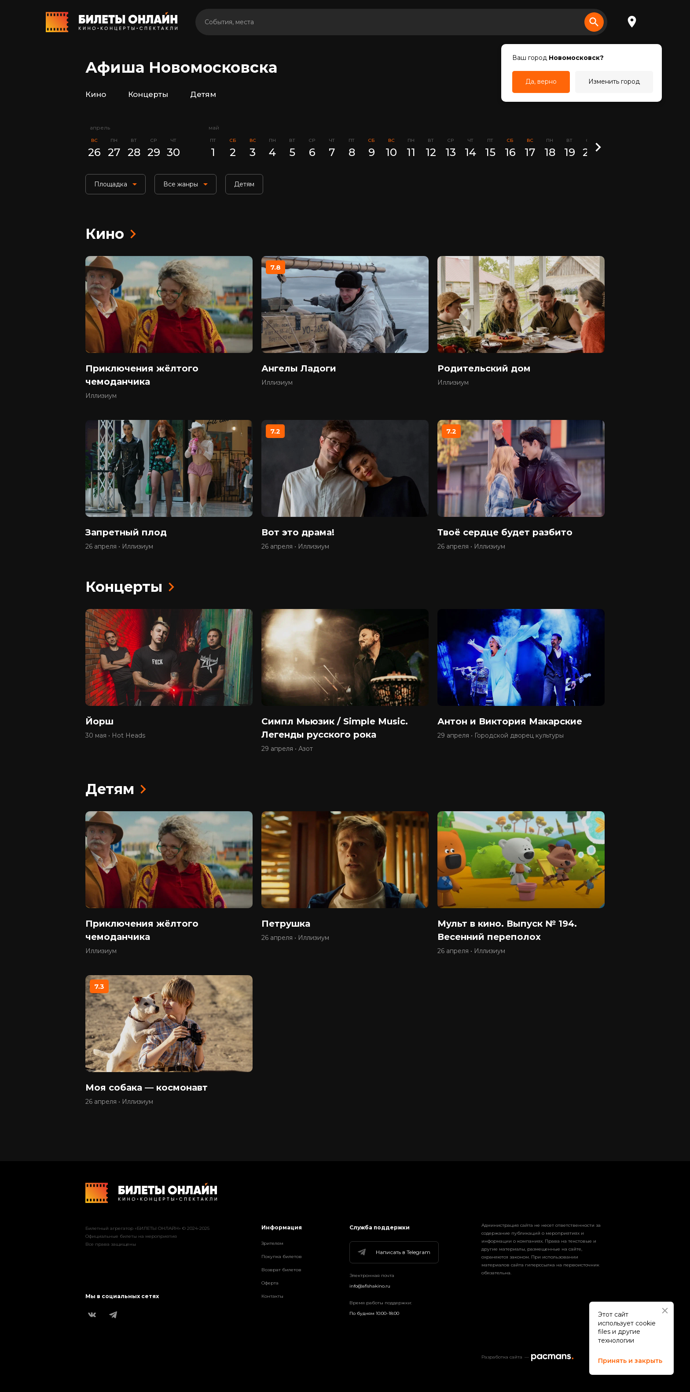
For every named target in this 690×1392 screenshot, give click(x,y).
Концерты (148, 94)
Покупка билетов (281, 1256)
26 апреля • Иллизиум (119, 546)
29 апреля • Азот (287, 749)
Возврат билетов (281, 1270)
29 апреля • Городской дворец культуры (500, 735)
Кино (95, 94)
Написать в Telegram (393, 1252)
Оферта (270, 1283)
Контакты (272, 1296)
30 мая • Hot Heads (115, 735)
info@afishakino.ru (369, 1286)
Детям (203, 94)
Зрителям (272, 1243)
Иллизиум (101, 396)
